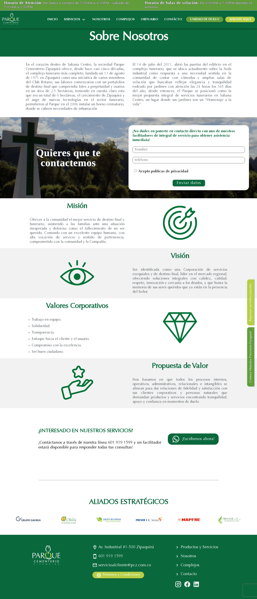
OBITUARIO (149, 19)
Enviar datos (189, 183)
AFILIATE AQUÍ (240, 19)
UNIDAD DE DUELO (204, 19)
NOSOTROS (101, 19)
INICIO (52, 19)
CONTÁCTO (173, 19)
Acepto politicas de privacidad (163, 171)
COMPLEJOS (125, 19)
